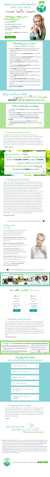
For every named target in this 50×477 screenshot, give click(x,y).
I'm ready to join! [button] (10, 37)
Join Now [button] (17, 317)
